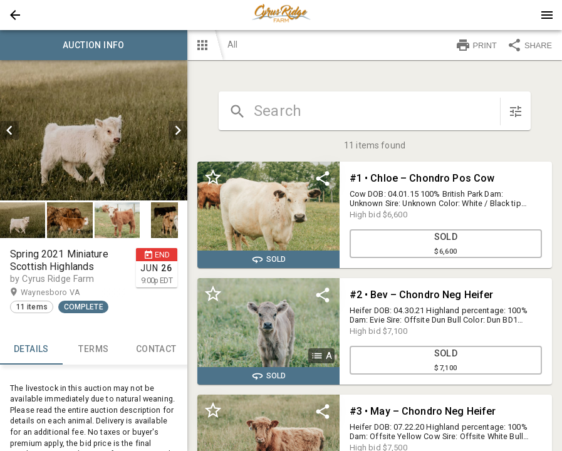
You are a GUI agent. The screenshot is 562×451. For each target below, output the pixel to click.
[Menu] (547, 15)
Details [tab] (31, 349)
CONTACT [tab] (156, 349)
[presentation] (281, 15)
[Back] (15, 15)
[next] (178, 130)
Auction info (93, 45)
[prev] (9, 130)
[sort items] (515, 111)
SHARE (529, 45)
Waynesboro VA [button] (63, 292)
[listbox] (93, 130)
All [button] (232, 44)
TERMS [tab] (94, 349)
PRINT (476, 45)
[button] (15, 15)
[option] (93, 130)
